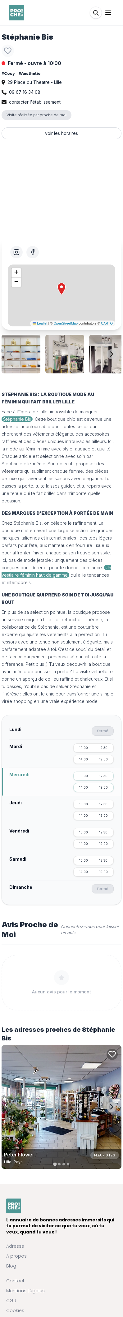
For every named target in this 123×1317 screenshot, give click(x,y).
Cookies (15, 1310)
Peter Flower (19, 1154)
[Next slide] (111, 354)
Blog (11, 1266)
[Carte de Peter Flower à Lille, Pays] (61, 1107)
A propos (16, 1256)
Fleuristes (104, 1155)
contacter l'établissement (35, 102)
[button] (61, 288)
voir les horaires (61, 133)
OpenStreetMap (66, 323)
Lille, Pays (13, 1162)
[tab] (55, 1164)
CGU (11, 1301)
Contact (15, 1281)
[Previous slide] (11, 354)
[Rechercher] (96, 12)
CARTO (107, 323)
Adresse (15, 1246)
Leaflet (40, 323)
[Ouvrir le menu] (108, 12)
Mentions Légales (25, 1291)
